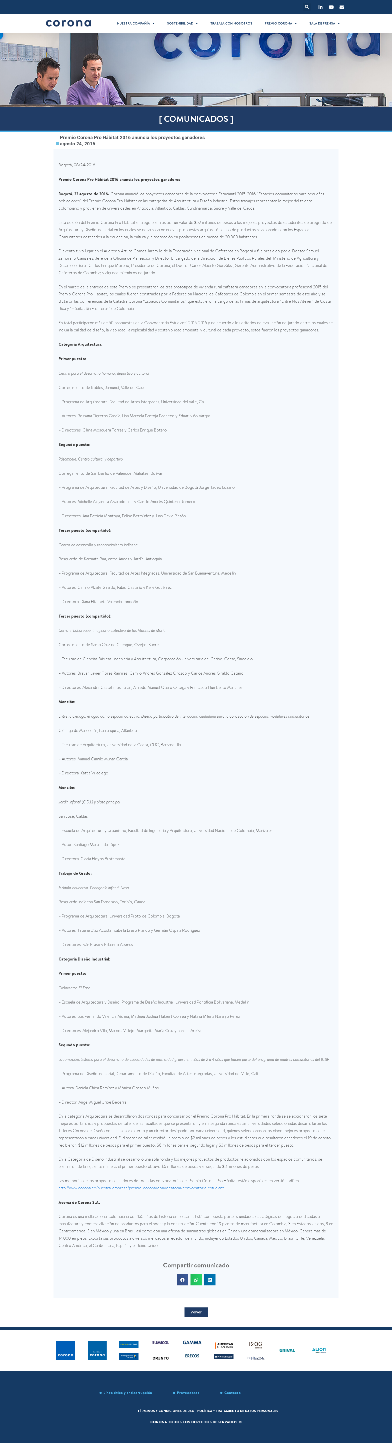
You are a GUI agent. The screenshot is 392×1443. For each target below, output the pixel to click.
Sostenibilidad (182, 23)
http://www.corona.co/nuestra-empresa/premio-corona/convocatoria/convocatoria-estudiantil (141, 1188)
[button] (307, 7)
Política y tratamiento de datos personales (243, 1410)
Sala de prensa (324, 23)
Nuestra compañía (135, 23)
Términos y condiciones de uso (162, 1410)
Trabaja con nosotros (231, 23)
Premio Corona (281, 23)
